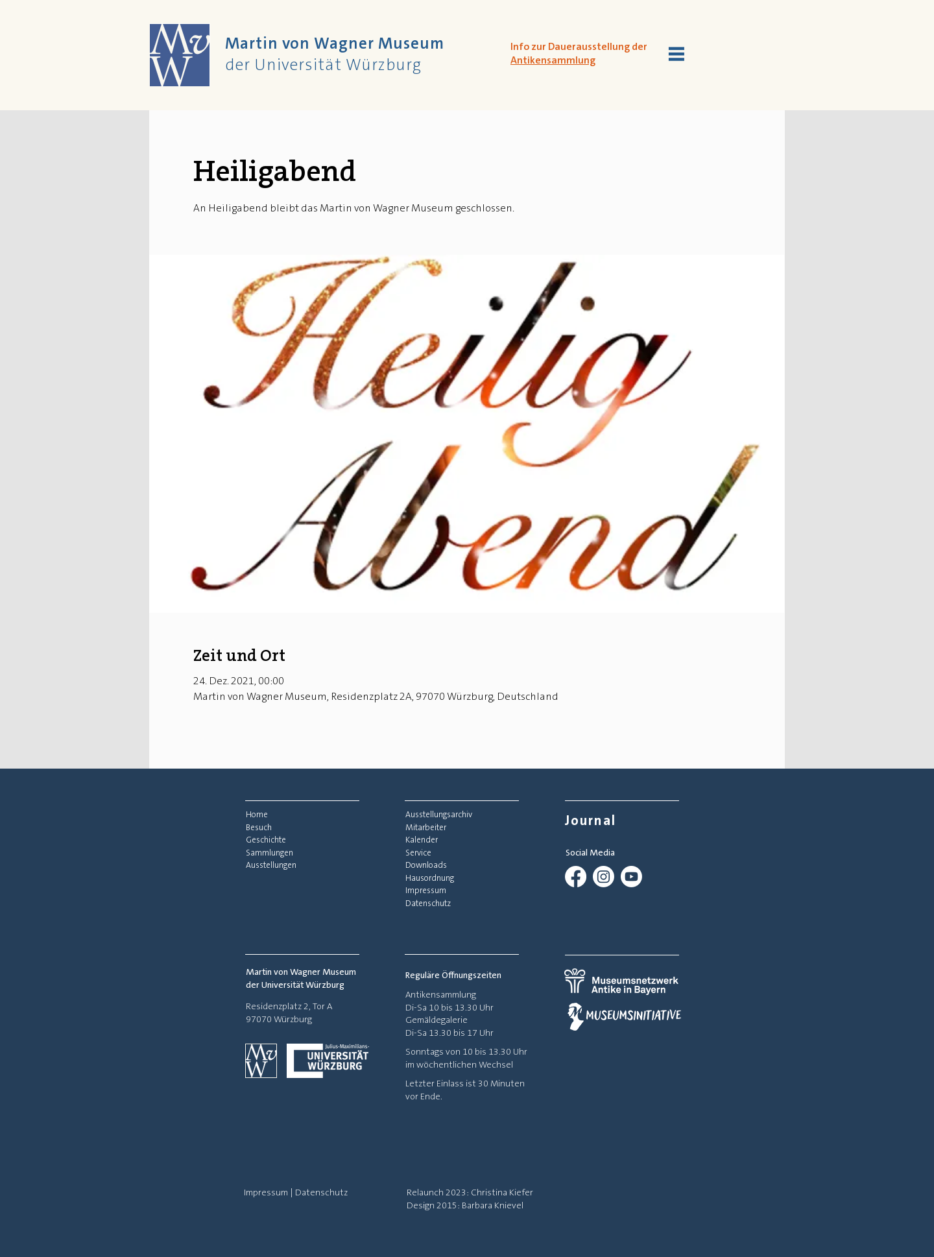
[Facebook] (575, 876)
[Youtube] (631, 876)
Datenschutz (321, 1192)
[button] (676, 53)
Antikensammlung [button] (552, 60)
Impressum (266, 1192)
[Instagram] (603, 876)
